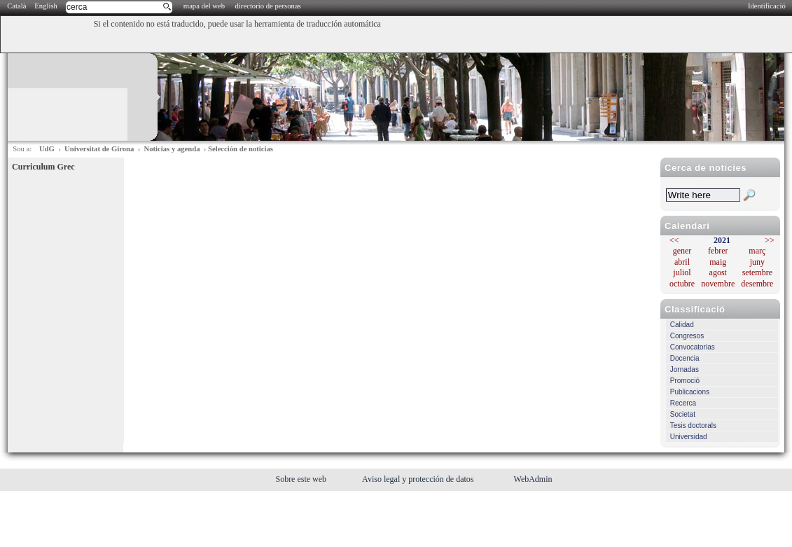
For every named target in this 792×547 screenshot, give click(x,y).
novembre (718, 284)
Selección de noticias (240, 149)
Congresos (687, 336)
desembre (757, 284)
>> (769, 240)
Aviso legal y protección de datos (418, 479)
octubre (682, 284)
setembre (757, 272)
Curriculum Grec (43, 167)
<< (674, 240)
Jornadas (684, 369)
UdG (47, 149)
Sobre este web (301, 479)
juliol (681, 272)
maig (717, 262)
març (757, 251)
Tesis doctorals (693, 425)
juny (757, 262)
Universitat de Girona (99, 149)
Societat (682, 414)
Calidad (682, 324)
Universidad (688, 437)
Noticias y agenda (172, 149)
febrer (718, 251)
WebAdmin (533, 479)
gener (682, 251)
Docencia (685, 358)
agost (718, 272)
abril (682, 262)
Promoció (685, 381)
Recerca (683, 403)
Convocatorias (692, 347)
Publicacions (689, 392)
